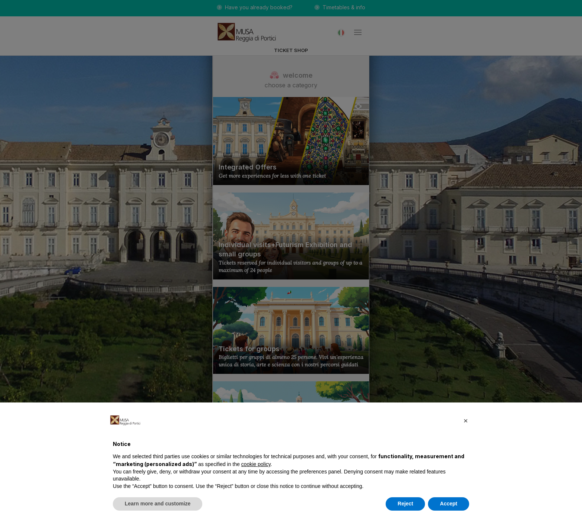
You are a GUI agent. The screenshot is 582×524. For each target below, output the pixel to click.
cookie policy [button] (256, 464)
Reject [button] (405, 504)
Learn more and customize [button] (157, 504)
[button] (465, 420)
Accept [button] (448, 504)
